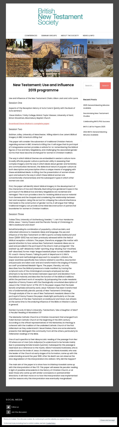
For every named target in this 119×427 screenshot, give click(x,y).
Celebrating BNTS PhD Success (96, 121)
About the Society (70, 35)
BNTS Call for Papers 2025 (94, 126)
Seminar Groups (49, 35)
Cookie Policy (50, 423)
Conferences (31, 35)
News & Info (88, 35)
